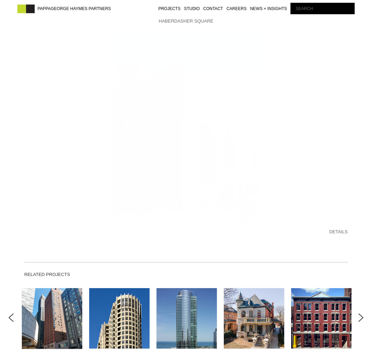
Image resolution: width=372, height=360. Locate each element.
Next (361, 314)
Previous (11, 314)
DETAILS (338, 223)
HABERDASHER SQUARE (186, 21)
